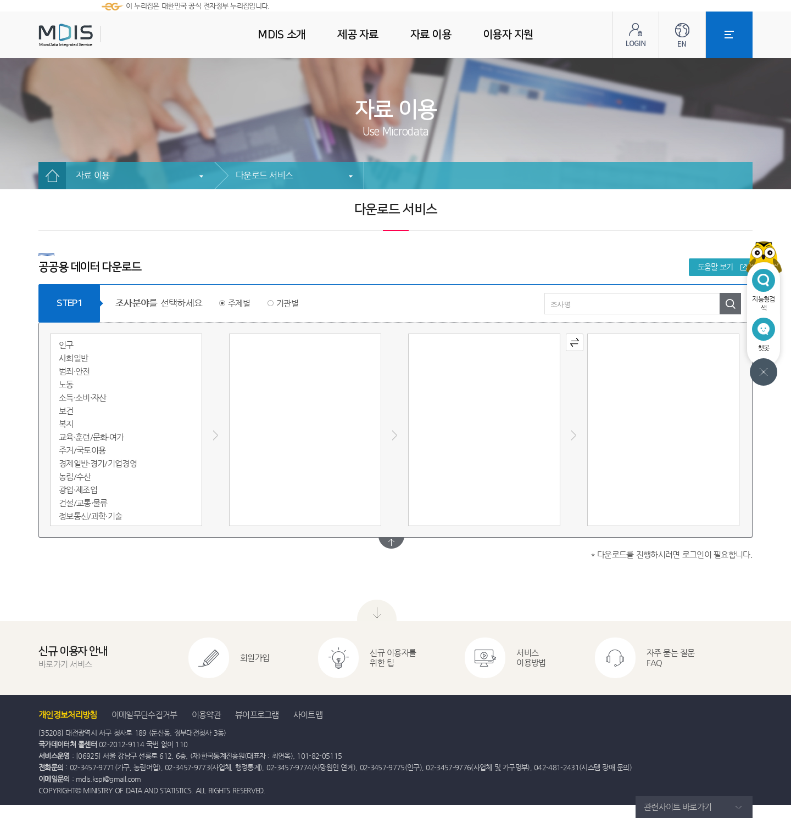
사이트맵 (307, 714)
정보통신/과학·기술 (90, 516)
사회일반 (73, 358)
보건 (66, 410)
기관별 (287, 303)
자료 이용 (92, 175)
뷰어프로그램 (257, 714)
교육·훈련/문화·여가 (91, 437)
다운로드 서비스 (264, 175)
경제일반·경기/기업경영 (98, 463)
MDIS (93, 35)
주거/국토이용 (82, 450)
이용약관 (206, 714)
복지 (66, 423)
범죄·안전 (74, 371)
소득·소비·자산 (83, 397)
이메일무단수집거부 (144, 714)
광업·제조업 (78, 489)
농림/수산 (75, 476)
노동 (66, 384)
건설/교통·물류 (83, 502)
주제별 (239, 303)
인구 (66, 344)
